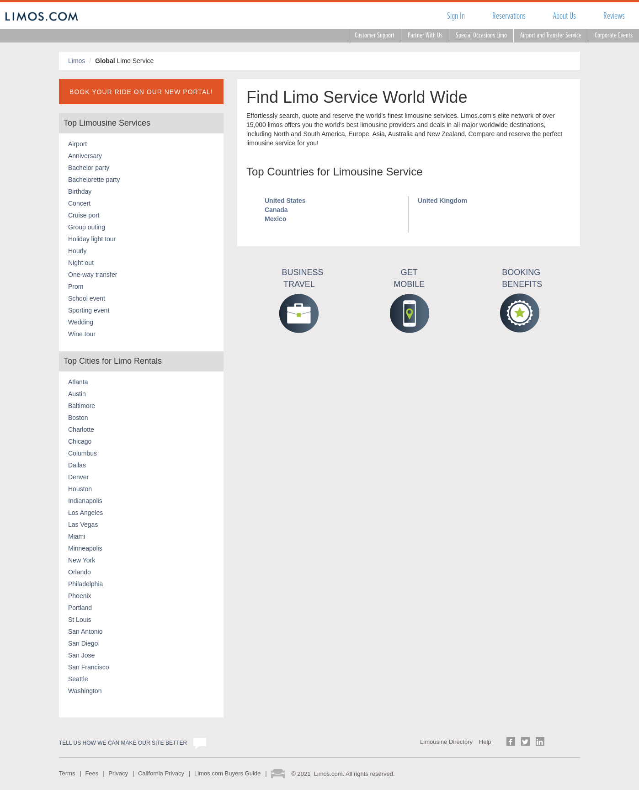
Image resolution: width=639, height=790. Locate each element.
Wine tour (82, 334)
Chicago (79, 441)
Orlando (79, 572)
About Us (564, 16)
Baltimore (81, 405)
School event (86, 298)
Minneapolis (85, 548)
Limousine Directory (446, 741)
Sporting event (88, 310)
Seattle (78, 679)
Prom (75, 286)
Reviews (614, 16)
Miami (76, 536)
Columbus (82, 453)
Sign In (456, 16)
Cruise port (83, 215)
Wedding (80, 322)
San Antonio (85, 631)
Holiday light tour (92, 239)
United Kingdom (442, 200)
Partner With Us (425, 35)
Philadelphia (85, 584)
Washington (84, 691)
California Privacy (161, 773)
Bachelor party (88, 167)
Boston (78, 417)
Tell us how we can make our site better (123, 743)
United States (285, 200)
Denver (78, 477)
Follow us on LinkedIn (540, 741)
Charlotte (81, 429)
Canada (276, 209)
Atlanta (78, 382)
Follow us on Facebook (510, 741)
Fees (91, 773)
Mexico (275, 219)
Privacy (118, 773)
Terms (67, 773)
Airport (77, 144)
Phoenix (79, 595)
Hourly (77, 250)
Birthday (79, 191)
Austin (77, 394)
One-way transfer (92, 274)
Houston (80, 489)
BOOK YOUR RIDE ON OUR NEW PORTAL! (141, 91)
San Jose (81, 655)
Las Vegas (83, 524)
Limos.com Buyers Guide (227, 773)
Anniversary (85, 155)
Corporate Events (614, 35)
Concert (79, 203)
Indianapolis (85, 500)
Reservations (509, 16)
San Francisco (88, 667)
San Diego (83, 643)
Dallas (77, 465)
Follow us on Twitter (525, 741)
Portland (80, 607)
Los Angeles (85, 512)
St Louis (79, 619)
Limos (76, 60)
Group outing (86, 227)
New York (81, 560)
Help (485, 741)
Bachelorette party (94, 179)
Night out (81, 262)
